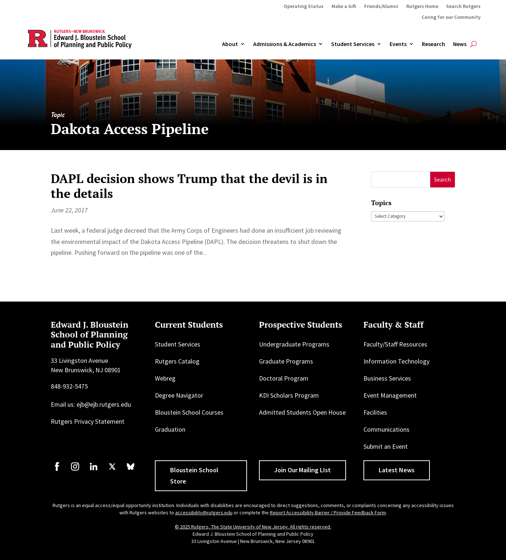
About (230, 44)
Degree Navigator (179, 395)
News (459, 44)
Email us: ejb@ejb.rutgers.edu (91, 404)
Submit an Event (385, 446)
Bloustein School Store (194, 475)
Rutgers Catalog (177, 361)
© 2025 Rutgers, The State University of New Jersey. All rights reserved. (253, 526)
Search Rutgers (463, 6)
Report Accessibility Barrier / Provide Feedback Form (328, 512)
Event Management (390, 395)
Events (398, 44)
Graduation (170, 429)
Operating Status (304, 6)
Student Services (352, 44)
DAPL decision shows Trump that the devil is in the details (189, 186)
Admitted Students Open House (302, 412)
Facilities (375, 412)
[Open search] (473, 44)
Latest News (397, 470)
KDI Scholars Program (289, 395)
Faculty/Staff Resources (395, 344)
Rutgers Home (422, 6)
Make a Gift (344, 6)
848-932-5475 (69, 386)
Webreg (165, 378)
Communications (386, 429)
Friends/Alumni (381, 6)
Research (433, 44)
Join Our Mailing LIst (302, 470)
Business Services (387, 378)
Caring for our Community (451, 17)
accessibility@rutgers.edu (204, 512)
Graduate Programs (286, 361)
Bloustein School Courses (189, 412)
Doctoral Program (283, 378)
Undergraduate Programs (294, 344)
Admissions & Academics (284, 44)
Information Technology (396, 361)
